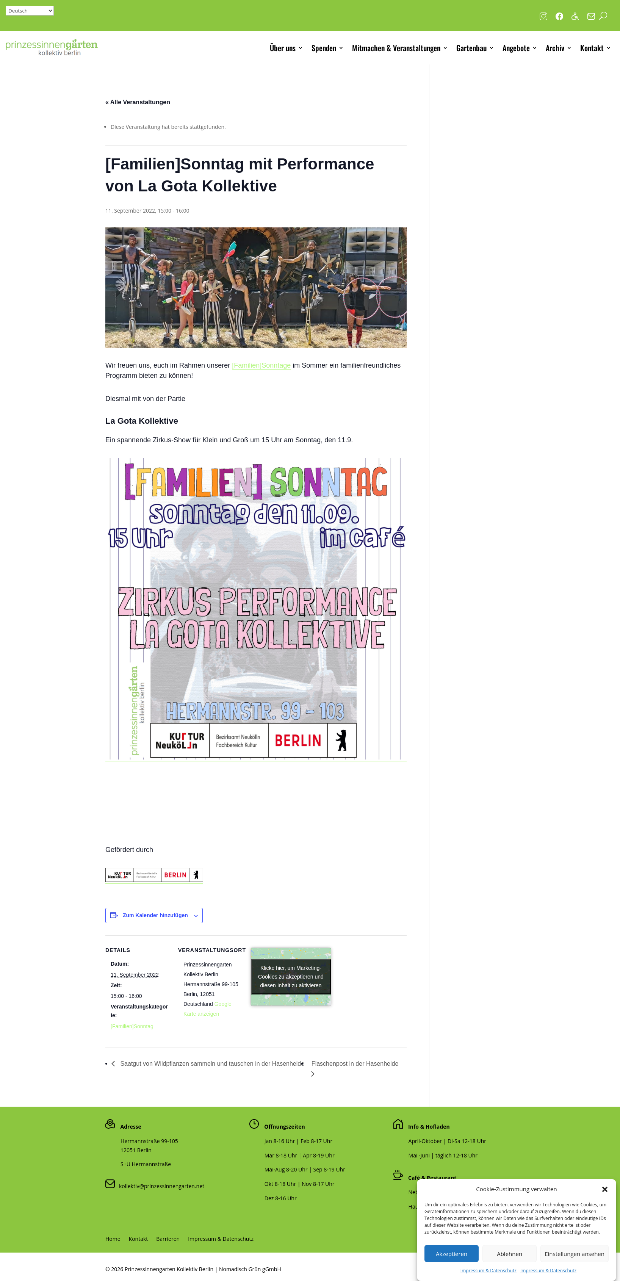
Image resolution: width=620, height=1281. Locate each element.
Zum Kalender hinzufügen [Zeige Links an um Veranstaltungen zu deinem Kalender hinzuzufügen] (155, 915)
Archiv (555, 47)
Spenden (324, 47)
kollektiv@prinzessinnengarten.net (159, 1186)
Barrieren (168, 1239)
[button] (605, 1205)
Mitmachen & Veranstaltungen (396, 47)
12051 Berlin (136, 1150)
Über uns (283, 47)
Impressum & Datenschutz (221, 1239)
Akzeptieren (451, 1269)
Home (113, 1239)
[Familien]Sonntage (261, 365)
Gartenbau (471, 47)
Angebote (516, 47)
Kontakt (592, 47)
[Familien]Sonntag (132, 1026)
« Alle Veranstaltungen (137, 102)
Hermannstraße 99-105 (149, 1141)
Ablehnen (509, 1269)
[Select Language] (30, 11)
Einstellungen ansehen (574, 1269)
